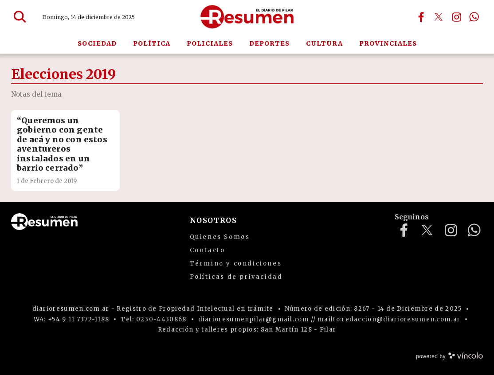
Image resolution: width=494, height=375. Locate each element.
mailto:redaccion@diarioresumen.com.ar (389, 319)
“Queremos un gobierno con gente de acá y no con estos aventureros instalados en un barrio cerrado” (62, 144)
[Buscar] (20, 17)
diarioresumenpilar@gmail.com (253, 319)
